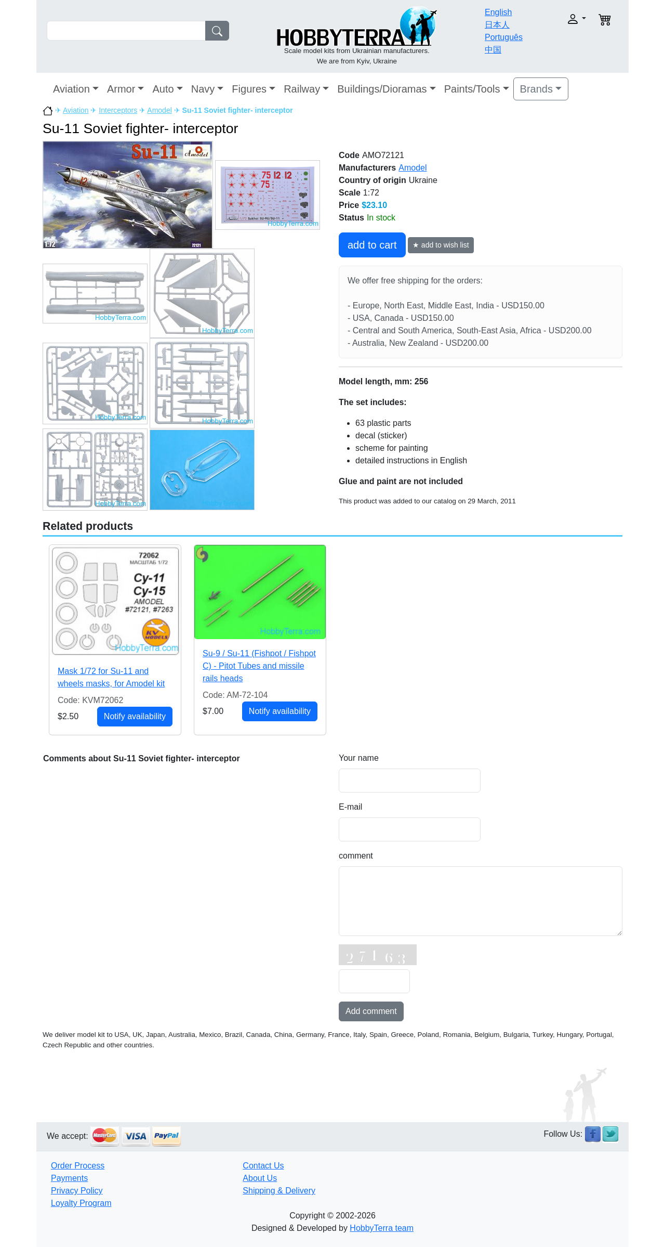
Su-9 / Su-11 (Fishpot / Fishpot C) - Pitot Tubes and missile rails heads (259, 666)
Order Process (77, 1165)
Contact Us (263, 1165)
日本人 (497, 24)
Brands (536, 89)
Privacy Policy (77, 1190)
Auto (163, 89)
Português (504, 37)
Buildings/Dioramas (382, 89)
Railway (302, 89)
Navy (203, 89)
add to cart (372, 245)
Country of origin (372, 180)
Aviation (71, 89)
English (498, 12)
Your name (359, 758)
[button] (560, 18)
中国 (493, 49)
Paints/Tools (472, 89)
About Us (260, 1178)
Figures (249, 89)
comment (356, 855)
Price (349, 205)
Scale (350, 192)
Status (351, 217)
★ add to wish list (441, 245)
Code (349, 155)
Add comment (371, 1011)
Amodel (159, 110)
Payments (69, 1178)
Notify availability (135, 716)
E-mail (350, 806)
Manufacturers (367, 167)
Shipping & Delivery (279, 1190)
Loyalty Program (81, 1203)
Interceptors (118, 110)
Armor (121, 89)
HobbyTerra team (382, 1228)
